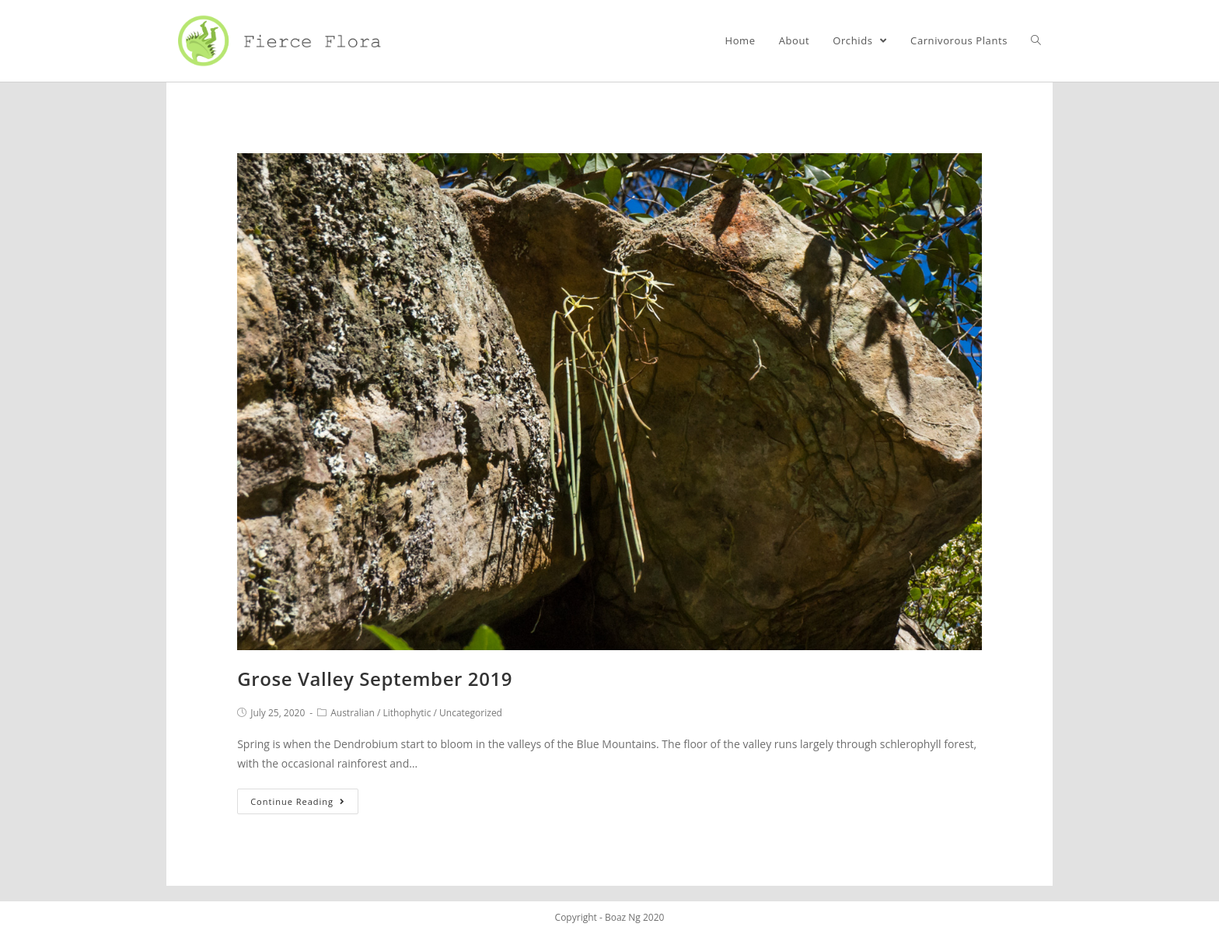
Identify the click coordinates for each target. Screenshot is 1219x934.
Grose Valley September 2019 (374, 678)
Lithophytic (406, 712)
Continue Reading (297, 801)
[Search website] (1036, 41)
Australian (352, 712)
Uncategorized (470, 712)
